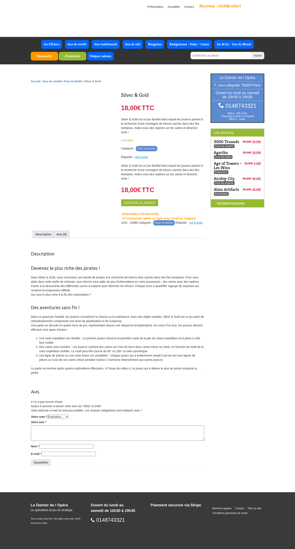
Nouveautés (44, 56)
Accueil (35, 81)
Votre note (39, 416)
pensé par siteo (39, 523)
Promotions (72, 56)
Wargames (155, 44)
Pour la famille (73, 81)
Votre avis (38, 422)
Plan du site (254, 508)
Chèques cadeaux (100, 56)
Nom (35, 446)
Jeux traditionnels (105, 44)
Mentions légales (222, 508)
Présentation (155, 6)
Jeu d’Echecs (52, 44)
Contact (189, 6)
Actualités (174, 6)
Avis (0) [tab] (61, 234)
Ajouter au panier (139, 202)
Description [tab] (43, 234)
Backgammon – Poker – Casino (189, 44)
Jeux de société (76, 44)
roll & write (141, 157)
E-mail (36, 454)
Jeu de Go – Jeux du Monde (234, 44)
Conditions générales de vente (230, 513)
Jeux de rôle (132, 44)
